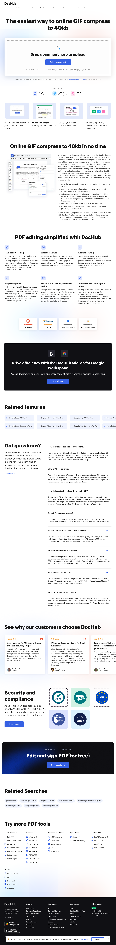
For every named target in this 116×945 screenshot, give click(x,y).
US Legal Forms (75, 916)
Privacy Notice (53, 914)
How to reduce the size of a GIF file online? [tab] (78, 530)
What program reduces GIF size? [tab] (78, 550)
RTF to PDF (33, 855)
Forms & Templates (33, 911)
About (50, 908)
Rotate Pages (12, 855)
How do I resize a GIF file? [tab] (78, 572)
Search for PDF (12, 874)
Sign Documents (32, 914)
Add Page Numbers (14, 851)
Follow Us (10, 917)
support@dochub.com (77, 79)
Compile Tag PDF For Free (83, 418)
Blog (71, 908)
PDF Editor (30, 908)
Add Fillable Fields (14, 840)
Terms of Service (54, 911)
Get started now (58, 765)
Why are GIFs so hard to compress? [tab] (78, 592)
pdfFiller (73, 914)
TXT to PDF (33, 840)
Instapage (73, 924)
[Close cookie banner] (108, 938)
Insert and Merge (13, 848)
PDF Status (55, 851)
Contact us (9, 473)
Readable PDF (99, 840)
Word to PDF (33, 837)
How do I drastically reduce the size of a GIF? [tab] (78, 491)
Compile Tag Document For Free (86, 426)
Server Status (31, 916)
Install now (58, 381)
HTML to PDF (34, 844)
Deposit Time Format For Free (52, 426)
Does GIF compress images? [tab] (78, 513)
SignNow (73, 919)
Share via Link (56, 840)
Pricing (28, 919)
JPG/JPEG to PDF (35, 859)
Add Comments (56, 837)
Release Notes (53, 924)
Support (51, 922)
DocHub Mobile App (77, 911)
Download (11, 881)
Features (29, 924)
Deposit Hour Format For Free (52, 418)
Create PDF (11, 844)
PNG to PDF (33, 862)
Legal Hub (52, 916)
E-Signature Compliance (57, 919)
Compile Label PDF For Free (19, 418)
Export (9, 877)
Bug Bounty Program (56, 927)
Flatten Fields (12, 884)
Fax (52, 848)
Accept (97, 939)
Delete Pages (12, 859)
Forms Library (31, 922)
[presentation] (58, 57)
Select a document (58, 62)
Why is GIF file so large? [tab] (78, 469)
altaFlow (73, 922)
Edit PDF (10, 837)
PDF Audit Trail (99, 848)
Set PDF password (101, 837)
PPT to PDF (33, 851)
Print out (10, 888)
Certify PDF (98, 844)
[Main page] (10, 4)
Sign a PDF (76, 837)
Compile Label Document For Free (21, 426)
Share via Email (56, 844)
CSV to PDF (33, 848)
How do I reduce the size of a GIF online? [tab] (78, 447)
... (84, 939)
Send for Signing (78, 840)
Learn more (14, 724)
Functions (30, 927)
